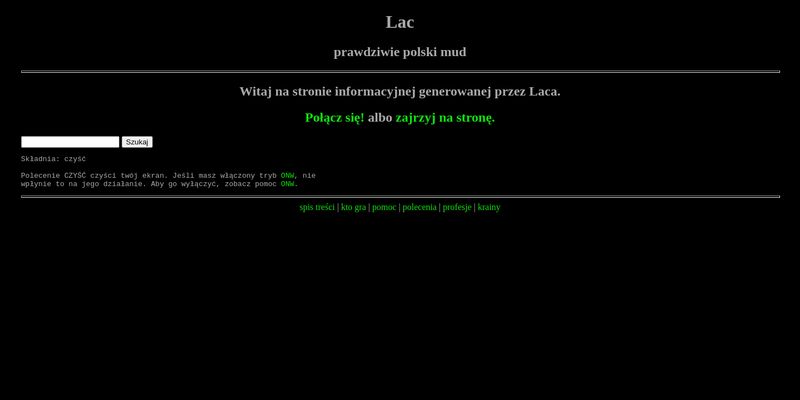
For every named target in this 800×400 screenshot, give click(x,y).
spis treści (317, 213)
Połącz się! (334, 117)
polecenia (420, 213)
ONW (287, 180)
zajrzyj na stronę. (445, 117)
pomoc (384, 213)
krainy (489, 213)
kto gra (353, 213)
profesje (457, 213)
